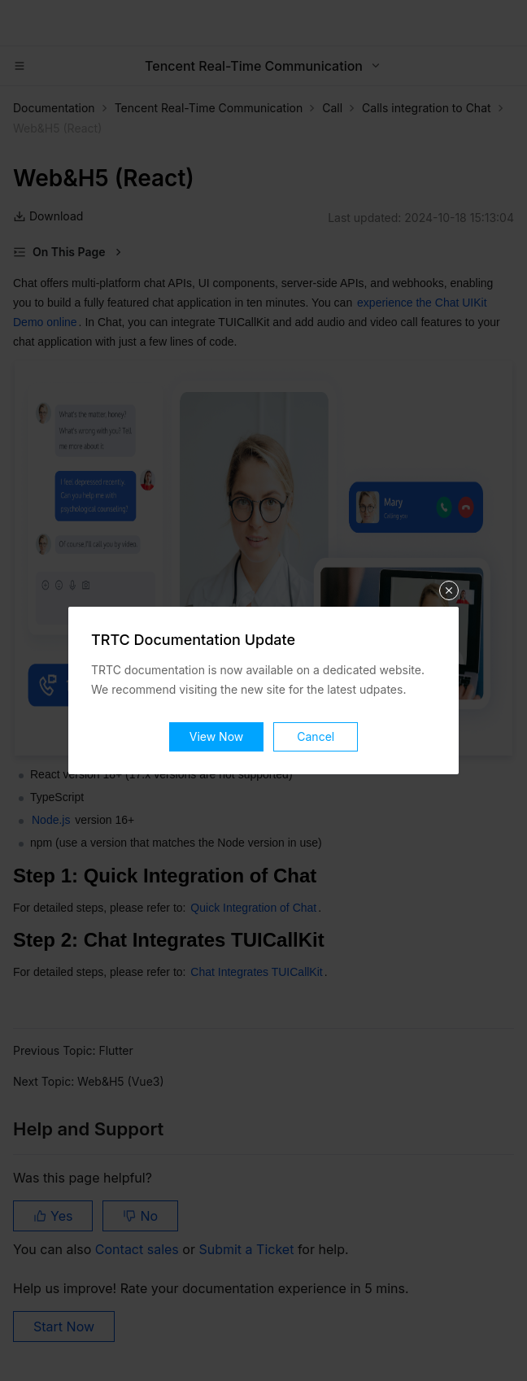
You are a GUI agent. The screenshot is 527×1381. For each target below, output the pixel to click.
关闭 (449, 590)
